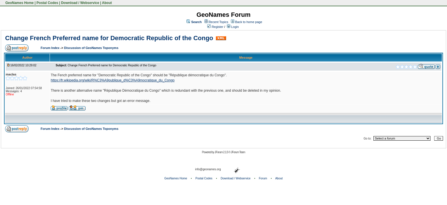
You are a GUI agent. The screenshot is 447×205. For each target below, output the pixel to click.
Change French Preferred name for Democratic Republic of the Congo (109, 38)
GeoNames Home (19, 3)
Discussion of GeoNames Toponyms (91, 48)
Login (233, 26)
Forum (263, 178)
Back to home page (248, 22)
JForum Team (238, 152)
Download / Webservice (80, 3)
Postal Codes (47, 3)
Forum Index (50, 48)
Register (215, 26)
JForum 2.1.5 (222, 152)
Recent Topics (218, 22)
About (107, 3)
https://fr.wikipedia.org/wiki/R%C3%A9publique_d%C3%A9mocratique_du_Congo (112, 80)
